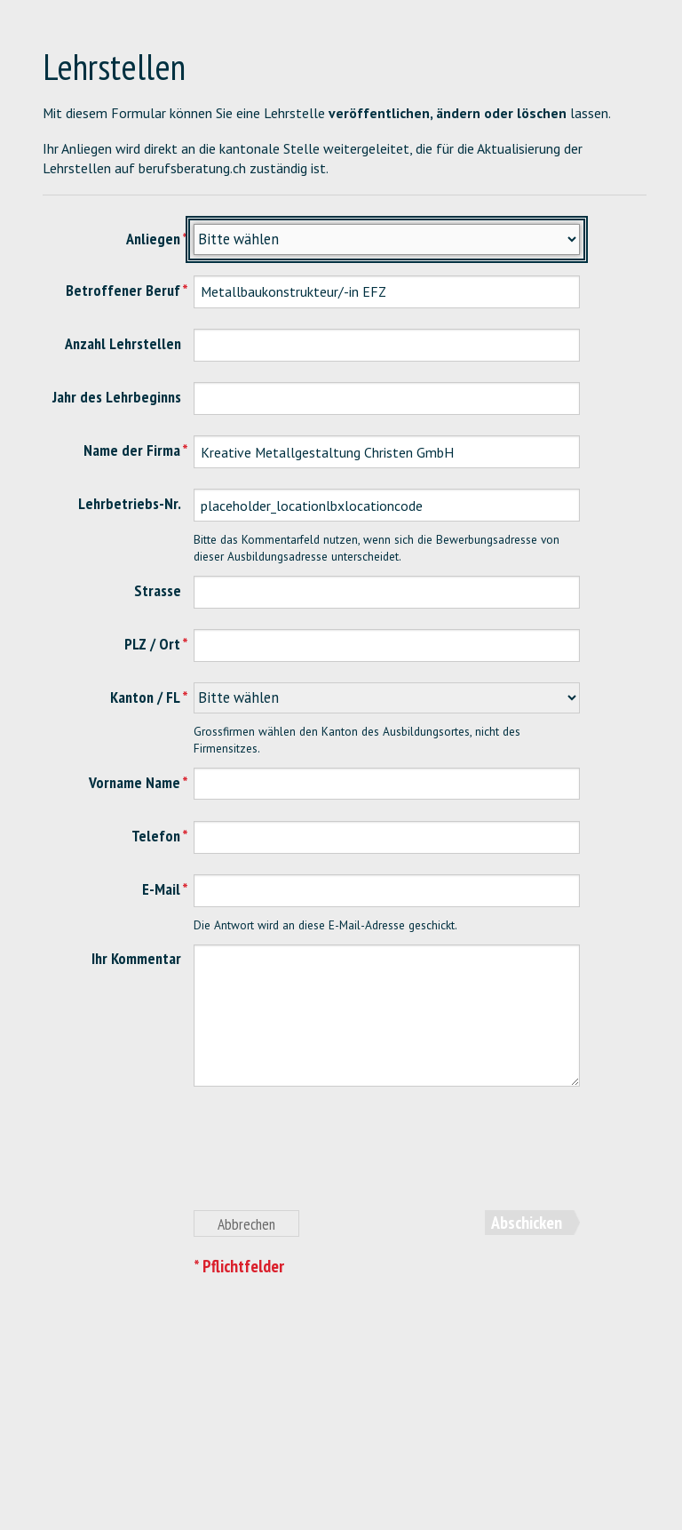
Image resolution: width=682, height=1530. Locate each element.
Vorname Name (134, 782)
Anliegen (153, 238)
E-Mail (161, 889)
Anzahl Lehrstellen (123, 343)
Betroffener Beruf (123, 290)
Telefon (155, 835)
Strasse (157, 590)
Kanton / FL (145, 697)
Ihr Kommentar (136, 958)
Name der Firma (131, 450)
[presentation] (329, 1157)
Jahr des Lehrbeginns (116, 396)
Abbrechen (246, 1224)
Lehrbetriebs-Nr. (129, 503)
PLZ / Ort (152, 644)
